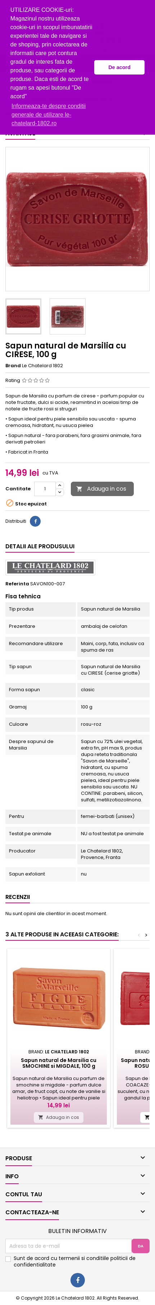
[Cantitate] (45, 489)
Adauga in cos (101, 489)
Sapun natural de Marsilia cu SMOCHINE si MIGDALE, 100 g (58, 1063)
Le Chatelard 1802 (42, 365)
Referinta (17, 584)
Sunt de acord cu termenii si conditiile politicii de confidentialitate (75, 1261)
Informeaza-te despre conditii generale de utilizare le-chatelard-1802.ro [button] (49, 114)
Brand (13, 366)
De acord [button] (119, 67)
